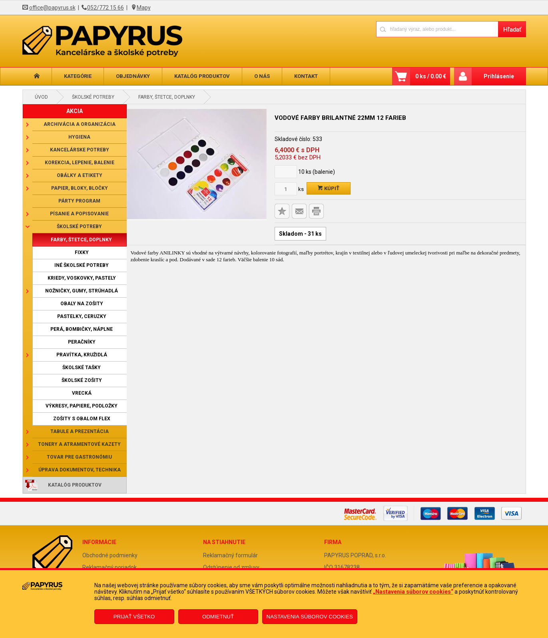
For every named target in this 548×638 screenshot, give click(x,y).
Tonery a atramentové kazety (79, 444)
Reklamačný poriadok (109, 567)
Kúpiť (328, 188)
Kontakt (306, 76)
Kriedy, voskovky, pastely (82, 278)
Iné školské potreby (81, 265)
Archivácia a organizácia (80, 124)
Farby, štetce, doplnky (166, 97)
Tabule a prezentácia (79, 431)
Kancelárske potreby (79, 150)
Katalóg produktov (202, 76)
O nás (262, 76)
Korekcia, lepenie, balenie (79, 162)
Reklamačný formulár (230, 555)
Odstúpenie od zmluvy (231, 567)
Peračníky (82, 342)
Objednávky (133, 76)
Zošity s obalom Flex (81, 418)
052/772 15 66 (105, 7)
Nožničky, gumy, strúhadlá (81, 291)
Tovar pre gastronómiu (79, 457)
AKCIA (74, 111)
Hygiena (79, 137)
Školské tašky (81, 367)
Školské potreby (93, 97)
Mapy (144, 7)
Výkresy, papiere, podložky (82, 406)
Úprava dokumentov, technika (79, 470)
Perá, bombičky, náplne (81, 329)
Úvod (41, 97)
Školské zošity (82, 380)
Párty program (79, 201)
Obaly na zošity (81, 303)
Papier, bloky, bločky (79, 188)
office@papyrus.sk (52, 7)
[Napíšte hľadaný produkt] (437, 29)
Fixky (82, 252)
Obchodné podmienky (109, 555)
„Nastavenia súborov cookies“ (413, 591)
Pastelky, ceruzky (81, 316)
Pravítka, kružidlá (81, 355)
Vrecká (82, 393)
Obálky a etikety (79, 175)
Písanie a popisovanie (79, 214)
